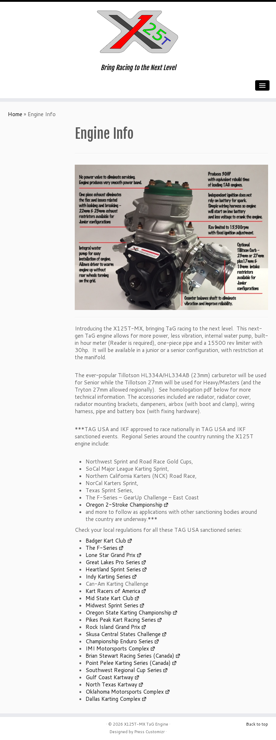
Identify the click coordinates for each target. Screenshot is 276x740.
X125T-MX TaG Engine (146, 724)
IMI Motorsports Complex (117, 648)
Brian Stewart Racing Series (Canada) (130, 655)
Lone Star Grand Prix (110, 555)
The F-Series (102, 548)
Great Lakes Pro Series (113, 562)
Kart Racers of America (113, 591)
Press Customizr (149, 732)
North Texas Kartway (111, 684)
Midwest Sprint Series (112, 605)
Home (15, 114)
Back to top (257, 724)
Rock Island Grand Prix (113, 627)
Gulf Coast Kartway (109, 677)
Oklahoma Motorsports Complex (125, 691)
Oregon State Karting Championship (128, 612)
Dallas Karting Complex (113, 699)
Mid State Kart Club (109, 598)
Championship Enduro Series (119, 641)
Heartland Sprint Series (113, 569)
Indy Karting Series (108, 576)
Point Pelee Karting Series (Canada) (128, 663)
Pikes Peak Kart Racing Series (121, 619)
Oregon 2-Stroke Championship (124, 504)
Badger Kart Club (106, 540)
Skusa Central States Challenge (123, 634)
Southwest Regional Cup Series (124, 670)
